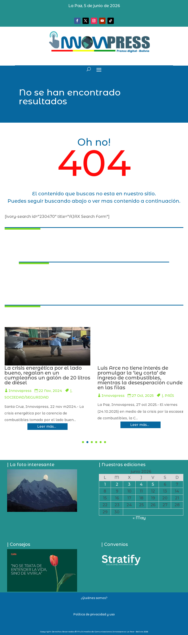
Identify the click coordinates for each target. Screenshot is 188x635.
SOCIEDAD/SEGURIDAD (109, 397)
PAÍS (67, 395)
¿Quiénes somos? (94, 598)
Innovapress (103, 390)
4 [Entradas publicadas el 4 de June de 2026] (141, 484)
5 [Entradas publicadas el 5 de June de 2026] (153, 484)
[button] (83, 442)
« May (139, 518)
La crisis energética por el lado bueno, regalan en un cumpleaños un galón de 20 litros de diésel (130, 375)
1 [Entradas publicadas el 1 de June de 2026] (105, 484)
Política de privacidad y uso (94, 614)
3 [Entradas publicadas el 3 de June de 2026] (129, 484)
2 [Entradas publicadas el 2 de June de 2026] (117, 484)
